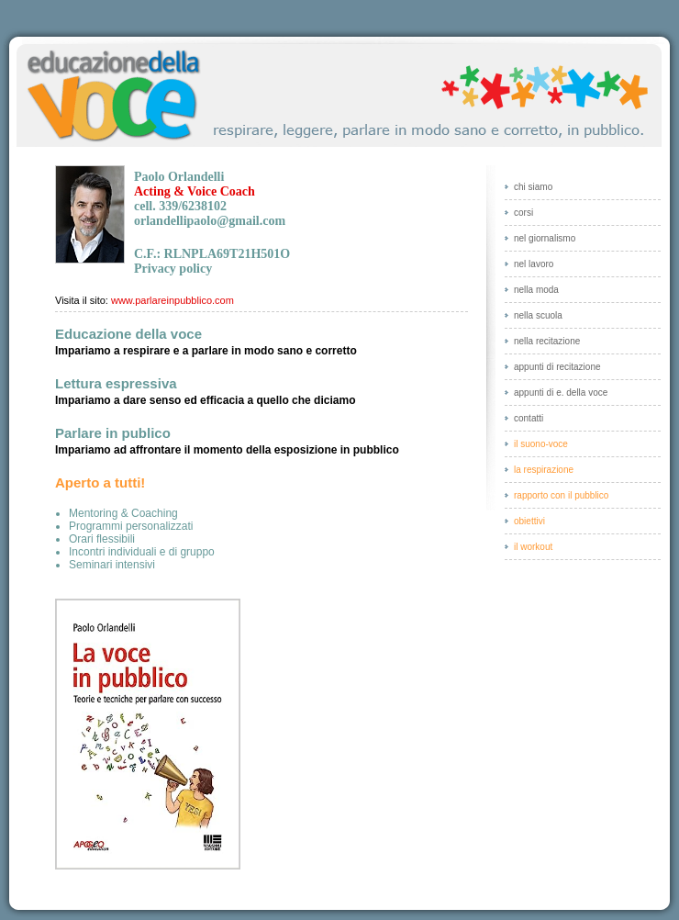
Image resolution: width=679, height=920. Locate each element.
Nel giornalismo (544, 238)
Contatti (528, 418)
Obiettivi (529, 521)
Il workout (533, 547)
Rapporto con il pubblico (561, 495)
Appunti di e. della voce (560, 392)
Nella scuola (538, 315)
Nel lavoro (533, 264)
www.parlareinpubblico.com (172, 300)
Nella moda (536, 290)
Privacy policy (173, 268)
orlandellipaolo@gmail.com (209, 221)
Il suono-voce (541, 444)
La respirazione (543, 470)
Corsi (523, 213)
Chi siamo (533, 187)
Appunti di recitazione (557, 367)
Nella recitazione (547, 341)
